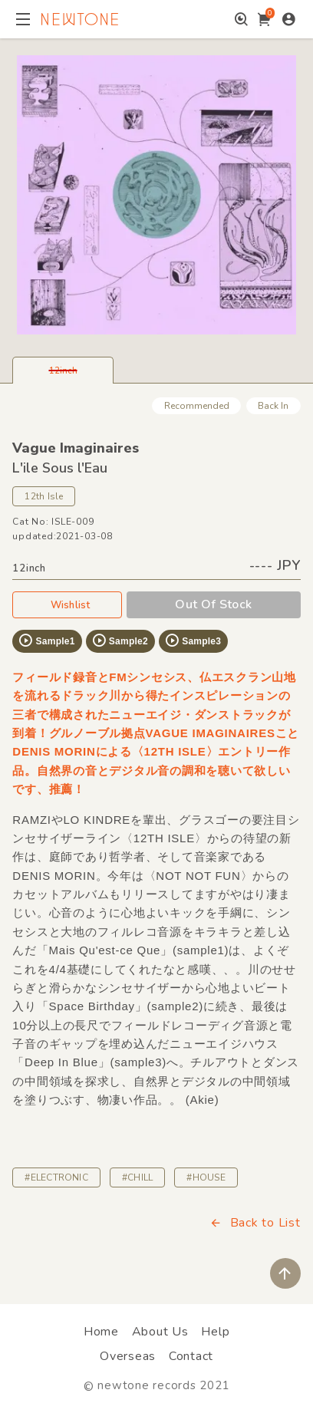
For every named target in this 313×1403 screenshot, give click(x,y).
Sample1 (46, 640)
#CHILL (137, 1177)
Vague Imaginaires (75, 448)
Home (101, 1331)
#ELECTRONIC (56, 1177)
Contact (191, 1356)
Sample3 (192, 640)
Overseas (128, 1356)
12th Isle (44, 496)
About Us (160, 1331)
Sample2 (119, 640)
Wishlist (67, 604)
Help (215, 1331)
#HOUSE (205, 1177)
